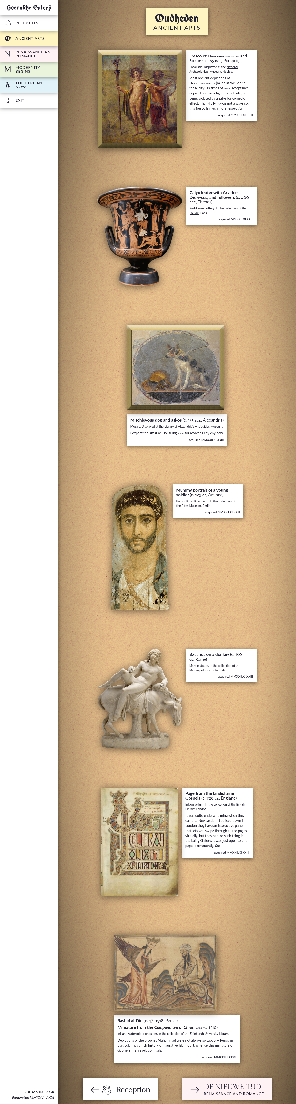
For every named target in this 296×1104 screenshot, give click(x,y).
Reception (21, 22)
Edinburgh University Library (209, 1034)
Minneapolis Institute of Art (208, 670)
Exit (14, 100)
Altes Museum (191, 506)
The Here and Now (25, 84)
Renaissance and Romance (29, 53)
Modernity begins (22, 69)
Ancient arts (24, 38)
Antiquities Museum (208, 426)
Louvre (194, 213)
